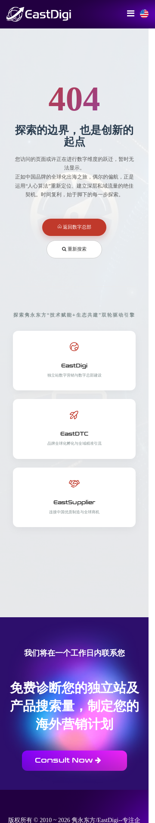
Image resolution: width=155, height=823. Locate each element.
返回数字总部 (74, 226)
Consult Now (68, 760)
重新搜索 (74, 248)
